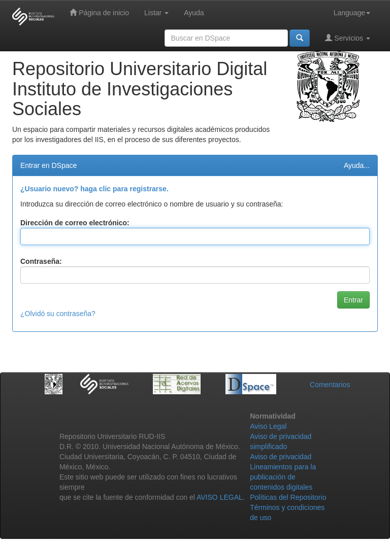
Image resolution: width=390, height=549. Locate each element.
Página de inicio (99, 12)
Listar (156, 13)
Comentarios (330, 385)
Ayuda (194, 13)
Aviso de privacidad (280, 457)
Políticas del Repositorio (288, 497)
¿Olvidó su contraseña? (57, 314)
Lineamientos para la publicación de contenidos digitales (283, 477)
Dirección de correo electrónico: (74, 223)
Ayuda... (357, 165)
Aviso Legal (268, 426)
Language (352, 13)
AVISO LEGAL (220, 497)
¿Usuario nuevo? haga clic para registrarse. (94, 189)
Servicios (347, 37)
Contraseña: (41, 261)
